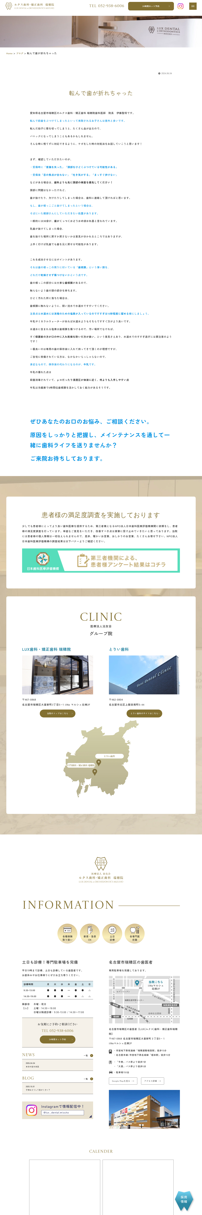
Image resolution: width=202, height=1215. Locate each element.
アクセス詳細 (161, 1084)
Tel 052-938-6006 (57, 1033)
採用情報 (184, 1199)
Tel (105, 8)
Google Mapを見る (124, 1084)
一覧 (83, 1060)
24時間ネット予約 (149, 8)
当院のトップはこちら (57, 715)
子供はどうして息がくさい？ (57, 1096)
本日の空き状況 (57, 1071)
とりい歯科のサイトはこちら (144, 715)
